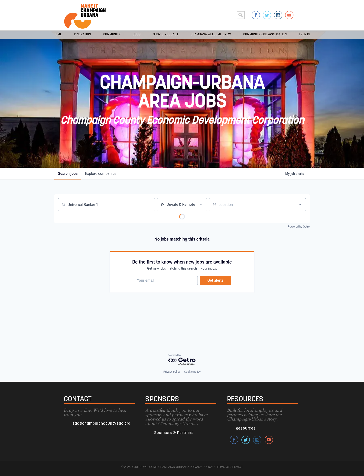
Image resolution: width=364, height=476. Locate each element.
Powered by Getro (299, 226)
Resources (246, 428)
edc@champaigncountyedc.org (101, 424)
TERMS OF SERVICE (229, 467)
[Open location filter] (300, 204)
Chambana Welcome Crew (211, 34)
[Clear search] (149, 204)
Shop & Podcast (166, 34)
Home (58, 34)
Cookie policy (192, 371)
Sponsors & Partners (174, 433)
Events (304, 34)
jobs (68, 173)
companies (100, 173)
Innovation (82, 34)
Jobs (137, 34)
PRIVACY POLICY (201, 467)
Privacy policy (171, 371)
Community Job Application (265, 34)
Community (112, 34)
